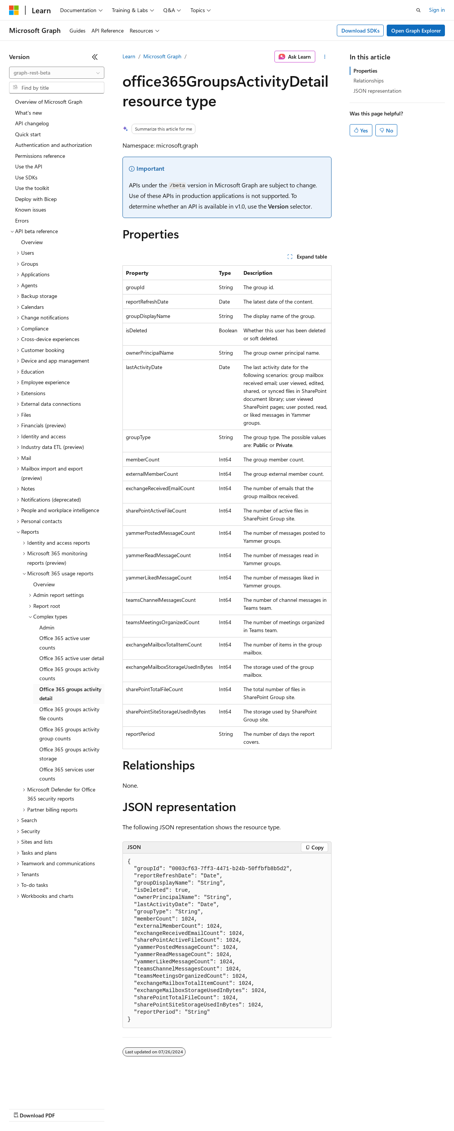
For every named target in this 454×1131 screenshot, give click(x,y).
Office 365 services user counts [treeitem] (67, 774)
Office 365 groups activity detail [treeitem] (70, 693)
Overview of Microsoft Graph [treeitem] (48, 101)
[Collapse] (94, 57)
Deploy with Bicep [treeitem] (36, 199)
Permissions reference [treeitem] (40, 155)
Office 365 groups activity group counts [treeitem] (69, 734)
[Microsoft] (14, 10)
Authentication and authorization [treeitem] (53, 144)
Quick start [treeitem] (28, 134)
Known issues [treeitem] (30, 209)
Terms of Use (276, 1108)
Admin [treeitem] (46, 627)
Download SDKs (360, 30)
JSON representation (377, 90)
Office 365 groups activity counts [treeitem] (69, 673)
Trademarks (313, 1108)
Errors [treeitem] (22, 220)
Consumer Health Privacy (217, 1108)
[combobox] (56, 73)
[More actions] (325, 57)
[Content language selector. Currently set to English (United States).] (43, 1090)
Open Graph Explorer (416, 30)
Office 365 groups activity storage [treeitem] (69, 754)
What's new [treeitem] (28, 112)
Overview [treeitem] (32, 242)
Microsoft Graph (162, 56)
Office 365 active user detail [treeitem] (71, 658)
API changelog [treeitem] (32, 123)
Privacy (165, 1108)
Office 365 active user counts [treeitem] (64, 642)
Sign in (437, 9)
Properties (365, 70)
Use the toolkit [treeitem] (32, 188)
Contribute (135, 1108)
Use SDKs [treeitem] (26, 177)
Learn (128, 56)
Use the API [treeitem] (28, 166)
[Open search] (418, 10)
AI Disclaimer (24, 1108)
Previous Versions (68, 1108)
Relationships (368, 80)
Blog (103, 1108)
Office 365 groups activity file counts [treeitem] (69, 714)
